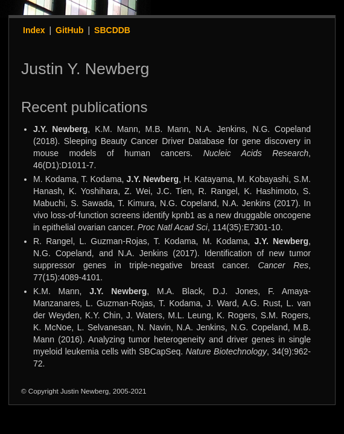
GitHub (70, 30)
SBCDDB (112, 30)
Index (34, 30)
